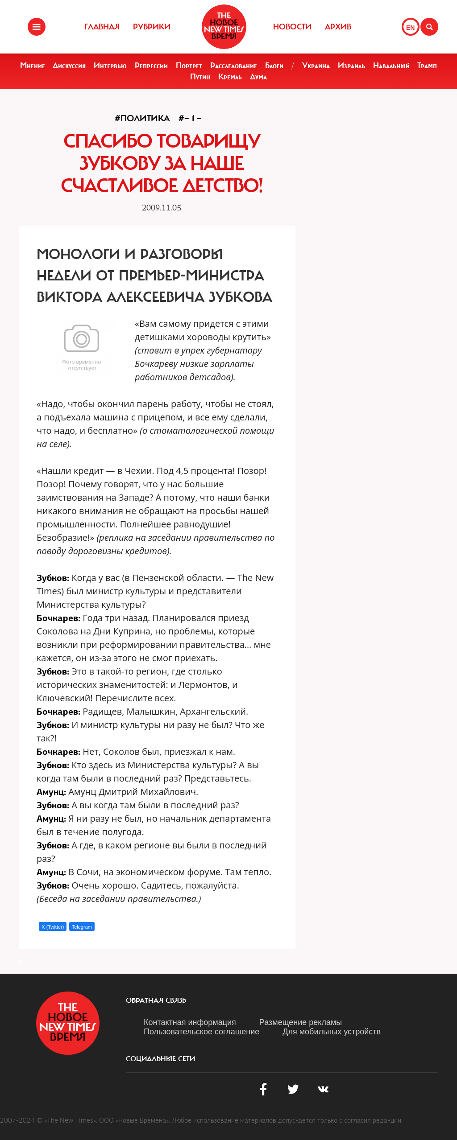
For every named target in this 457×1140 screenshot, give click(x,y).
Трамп (427, 65)
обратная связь (156, 1000)
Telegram (82, 927)
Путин (200, 77)
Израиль (351, 65)
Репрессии (151, 65)
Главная (102, 27)
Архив (338, 27)
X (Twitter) (53, 927)
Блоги (274, 65)
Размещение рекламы (300, 1022)
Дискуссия (69, 65)
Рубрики (151, 27)
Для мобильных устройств (332, 1031)
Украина (316, 65)
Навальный (391, 65)
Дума (258, 77)
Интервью (110, 65)
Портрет (189, 65)
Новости (292, 27)
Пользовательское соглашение (201, 1031)
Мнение (32, 65)
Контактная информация (190, 1022)
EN (410, 27)
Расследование (233, 65)
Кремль (230, 77)
